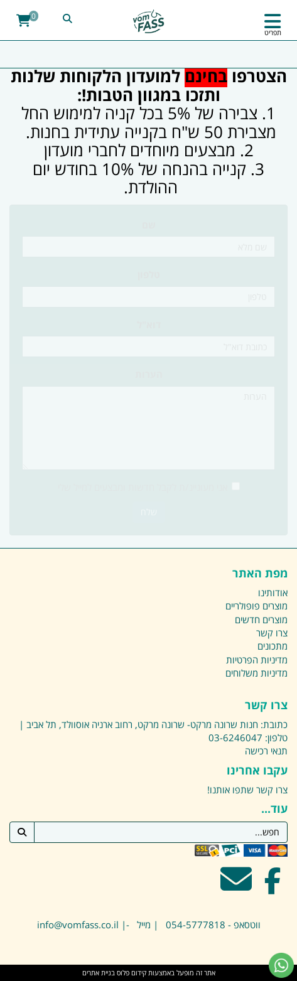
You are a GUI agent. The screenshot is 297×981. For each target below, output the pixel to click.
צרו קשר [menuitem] (272, 632)
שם (149, 224)
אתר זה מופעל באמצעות (148, 972)
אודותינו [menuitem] (273, 592)
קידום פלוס (130, 972)
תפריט (272, 32)
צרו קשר (266, 705)
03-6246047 (235, 737)
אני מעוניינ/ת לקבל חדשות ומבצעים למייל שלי (149, 487)
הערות (149, 374)
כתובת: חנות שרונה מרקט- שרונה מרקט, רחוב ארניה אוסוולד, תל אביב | (153, 724)
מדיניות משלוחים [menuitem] (256, 673)
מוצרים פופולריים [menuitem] (256, 605)
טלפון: (276, 737)
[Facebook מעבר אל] (272, 887)
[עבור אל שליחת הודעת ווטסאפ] (281, 965)
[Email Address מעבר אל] (236, 887)
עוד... (274, 809)
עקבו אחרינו (257, 770)
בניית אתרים (98, 972)
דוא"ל (149, 324)
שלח (149, 512)
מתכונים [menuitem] (272, 646)
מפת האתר (260, 573)
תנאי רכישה (266, 750)
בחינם (206, 76)
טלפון (149, 274)
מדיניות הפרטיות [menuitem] (257, 659)
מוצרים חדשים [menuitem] (261, 619)
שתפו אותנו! (230, 789)
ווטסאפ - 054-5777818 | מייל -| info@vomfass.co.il (149, 924)
